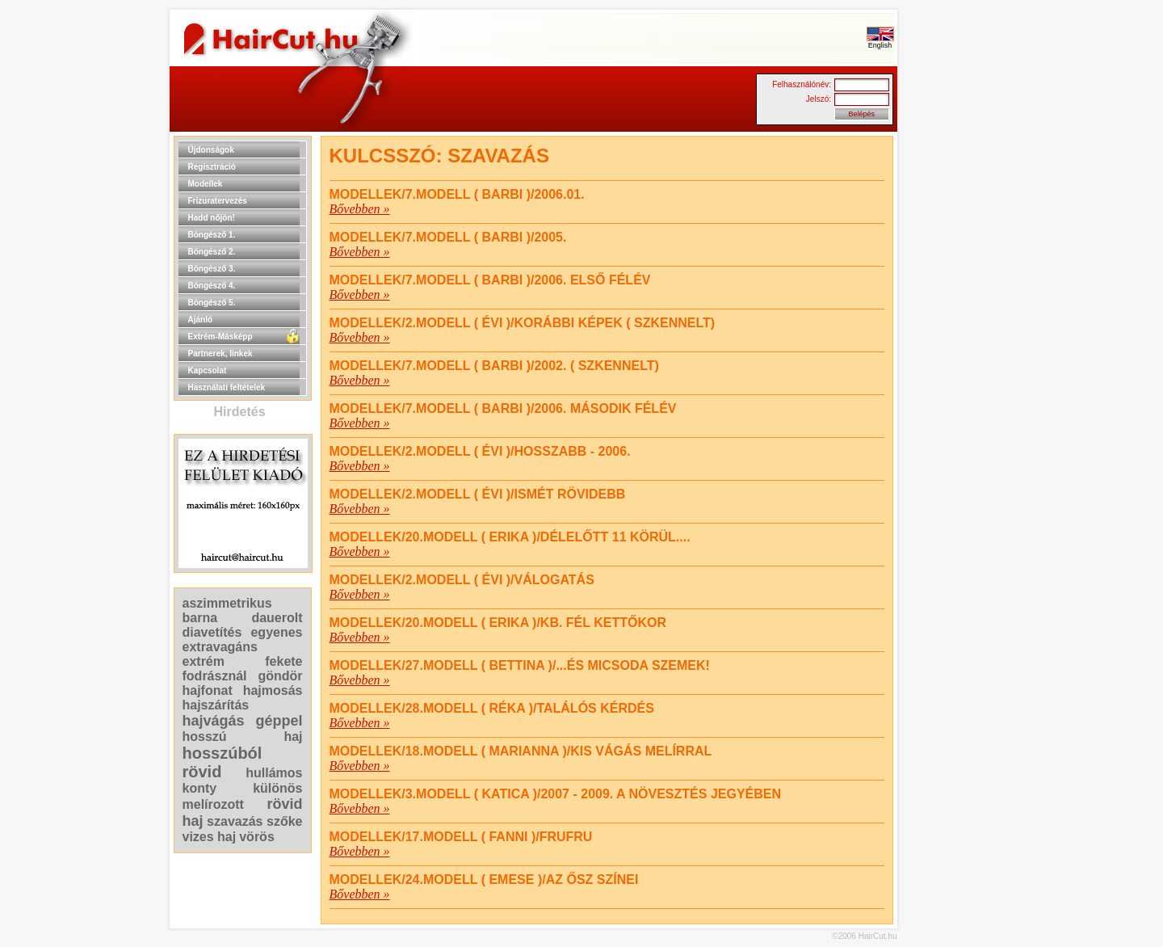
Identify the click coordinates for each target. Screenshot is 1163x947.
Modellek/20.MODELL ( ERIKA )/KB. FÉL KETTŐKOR (498, 622)
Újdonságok (211, 149)
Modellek (205, 183)
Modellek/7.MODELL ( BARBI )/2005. (448, 237)
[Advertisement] (949, 378)
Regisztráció (212, 166)
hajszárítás (216, 705)
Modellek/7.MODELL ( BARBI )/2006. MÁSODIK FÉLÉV (503, 408)
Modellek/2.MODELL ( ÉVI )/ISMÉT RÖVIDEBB (478, 494)
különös (277, 788)
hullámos (274, 773)
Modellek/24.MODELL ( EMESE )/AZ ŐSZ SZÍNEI (484, 879)
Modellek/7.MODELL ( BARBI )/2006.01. (457, 194)
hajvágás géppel (243, 721)
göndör (280, 676)
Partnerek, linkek (220, 353)
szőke (284, 821)
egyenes (276, 632)
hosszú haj (243, 736)
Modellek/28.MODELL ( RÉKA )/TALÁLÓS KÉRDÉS (492, 708)
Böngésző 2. (212, 251)
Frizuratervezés (217, 200)
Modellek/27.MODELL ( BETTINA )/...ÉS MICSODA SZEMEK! (520, 665)
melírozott (213, 804)
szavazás (234, 821)
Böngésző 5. (212, 302)
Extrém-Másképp (220, 336)
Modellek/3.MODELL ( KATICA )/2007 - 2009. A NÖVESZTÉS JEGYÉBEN (556, 794)
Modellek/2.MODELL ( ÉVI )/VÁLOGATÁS (462, 580)
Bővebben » (360, 209)
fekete (283, 661)
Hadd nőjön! (211, 217)
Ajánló (200, 319)
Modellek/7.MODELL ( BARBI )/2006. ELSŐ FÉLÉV (490, 280)
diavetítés (212, 632)
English (880, 42)
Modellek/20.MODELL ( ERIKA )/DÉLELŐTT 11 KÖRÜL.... (510, 537)
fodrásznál (215, 676)
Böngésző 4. (212, 285)
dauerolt (276, 618)
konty (200, 788)
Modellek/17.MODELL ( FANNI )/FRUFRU (461, 837)
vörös (257, 837)
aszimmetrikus (227, 603)
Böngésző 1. (212, 234)
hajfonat (208, 690)
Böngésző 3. (212, 268)
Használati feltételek (227, 387)
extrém (204, 661)
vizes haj (210, 837)
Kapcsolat (207, 370)
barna (200, 618)
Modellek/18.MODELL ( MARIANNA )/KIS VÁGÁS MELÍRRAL (521, 751)
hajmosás (273, 690)
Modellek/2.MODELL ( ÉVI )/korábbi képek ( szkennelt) (523, 323)
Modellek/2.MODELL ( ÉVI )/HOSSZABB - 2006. (480, 451)
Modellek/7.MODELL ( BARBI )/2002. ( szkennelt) (494, 365)
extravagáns (220, 647)
